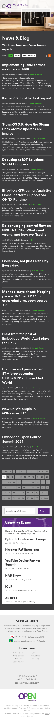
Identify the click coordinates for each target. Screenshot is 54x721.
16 (25, 477)
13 (12, 477)
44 (14, 493)
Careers (35, 659)
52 (4, 498)
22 (4, 482)
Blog (32, 240)
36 (24, 487)
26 (24, 482)
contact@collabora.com (27, 682)
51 (46, 493)
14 (16, 477)
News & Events (28, 55)
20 (42, 477)
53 (9, 498)
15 (21, 477)
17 (29, 477)
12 (8, 477)
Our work (18, 659)
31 (48, 482)
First (5, 472)
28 (33, 482)
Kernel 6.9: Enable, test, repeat (26, 98)
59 (37, 498)
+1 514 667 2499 (26, 679)
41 (47, 487)
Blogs (17, 55)
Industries (35, 656)
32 (4, 487)
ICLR (8, 586)
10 (47, 472)
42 (4, 493)
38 (33, 487)
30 (43, 482)
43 (9, 493)
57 (28, 498)
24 (14, 482)
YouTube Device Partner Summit (22, 562)
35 (19, 487)
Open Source (18, 662)
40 (43, 487)
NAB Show (13, 575)
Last (46, 498)
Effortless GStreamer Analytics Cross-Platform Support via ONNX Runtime (26, 195)
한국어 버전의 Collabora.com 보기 (27, 637)
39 (38, 487)
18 (33, 477)
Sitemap (30, 716)
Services (35, 653)
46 (23, 493)
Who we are (18, 653)
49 (37, 493)
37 (29, 487)
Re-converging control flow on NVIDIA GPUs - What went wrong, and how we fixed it (26, 230)
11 (4, 477)
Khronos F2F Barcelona (22, 549)
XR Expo (11, 597)
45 (19, 493)
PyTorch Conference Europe (26, 539)
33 (9, 487)
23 (9, 482)
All (10, 55)
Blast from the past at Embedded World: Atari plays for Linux (25, 338)
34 (14, 487)
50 (42, 493)
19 (37, 477)
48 (32, 493)
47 (28, 493)
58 (32, 498)
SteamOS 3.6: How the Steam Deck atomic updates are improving (25, 129)
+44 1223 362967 (27, 676)
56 (23, 498)
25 (19, 482)
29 (38, 482)
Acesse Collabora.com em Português (27, 641)
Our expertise (18, 656)
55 (19, 498)
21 (47, 477)
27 (29, 482)
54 (14, 498)
